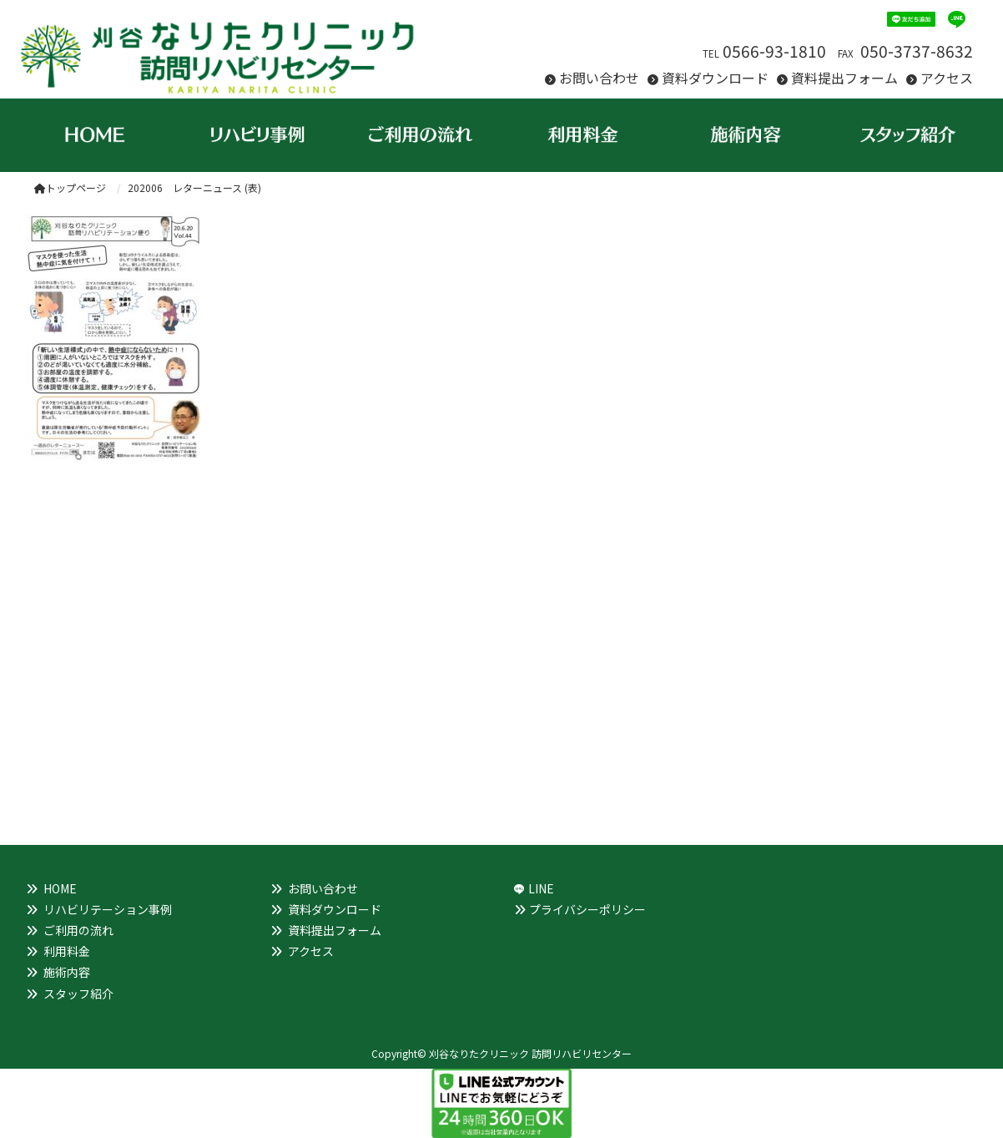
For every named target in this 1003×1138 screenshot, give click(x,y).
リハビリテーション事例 (107, 909)
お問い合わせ (599, 78)
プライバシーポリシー (587, 909)
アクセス (946, 78)
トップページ (70, 187)
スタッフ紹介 (78, 993)
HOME (60, 888)
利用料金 (66, 951)
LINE (541, 888)
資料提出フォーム (844, 78)
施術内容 (66, 972)
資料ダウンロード (715, 78)
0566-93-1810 (774, 51)
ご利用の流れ (78, 930)
